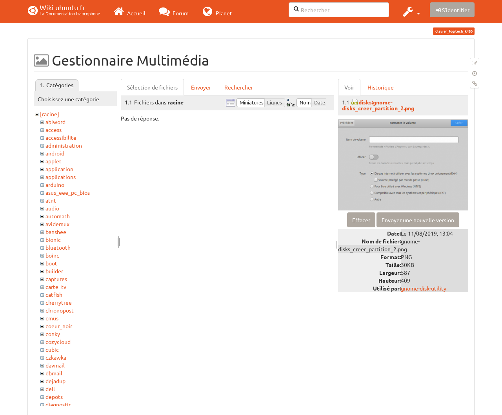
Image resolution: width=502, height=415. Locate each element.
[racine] (49, 113)
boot (51, 263)
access (53, 129)
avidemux (57, 223)
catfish (53, 294)
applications (60, 176)
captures (56, 278)
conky (52, 333)
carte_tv (55, 286)
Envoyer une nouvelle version (418, 219)
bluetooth (58, 247)
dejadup (55, 380)
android (54, 153)
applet (53, 161)
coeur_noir (58, 325)
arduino (54, 184)
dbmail (53, 373)
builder (54, 270)
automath (57, 215)
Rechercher (238, 87)
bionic (53, 239)
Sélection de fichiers (152, 87)
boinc (52, 255)
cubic (52, 349)
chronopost (59, 310)
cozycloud (58, 341)
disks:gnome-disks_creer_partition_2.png (378, 105)
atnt (50, 200)
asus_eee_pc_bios (67, 192)
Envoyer (201, 87)
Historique (380, 87)
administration (63, 145)
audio (52, 208)
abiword (55, 121)
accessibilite (60, 137)
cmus (51, 318)
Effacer (361, 219)
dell (50, 388)
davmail (55, 365)
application (59, 168)
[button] (410, 11)
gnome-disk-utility (423, 288)
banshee (55, 231)
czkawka (55, 357)
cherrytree (58, 302)
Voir (349, 87)
